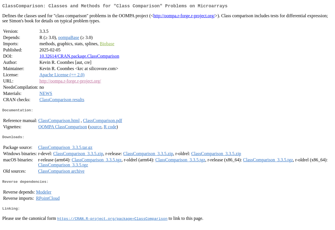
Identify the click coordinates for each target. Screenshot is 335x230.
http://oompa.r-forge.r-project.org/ (184, 16)
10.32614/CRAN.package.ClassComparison (79, 57)
